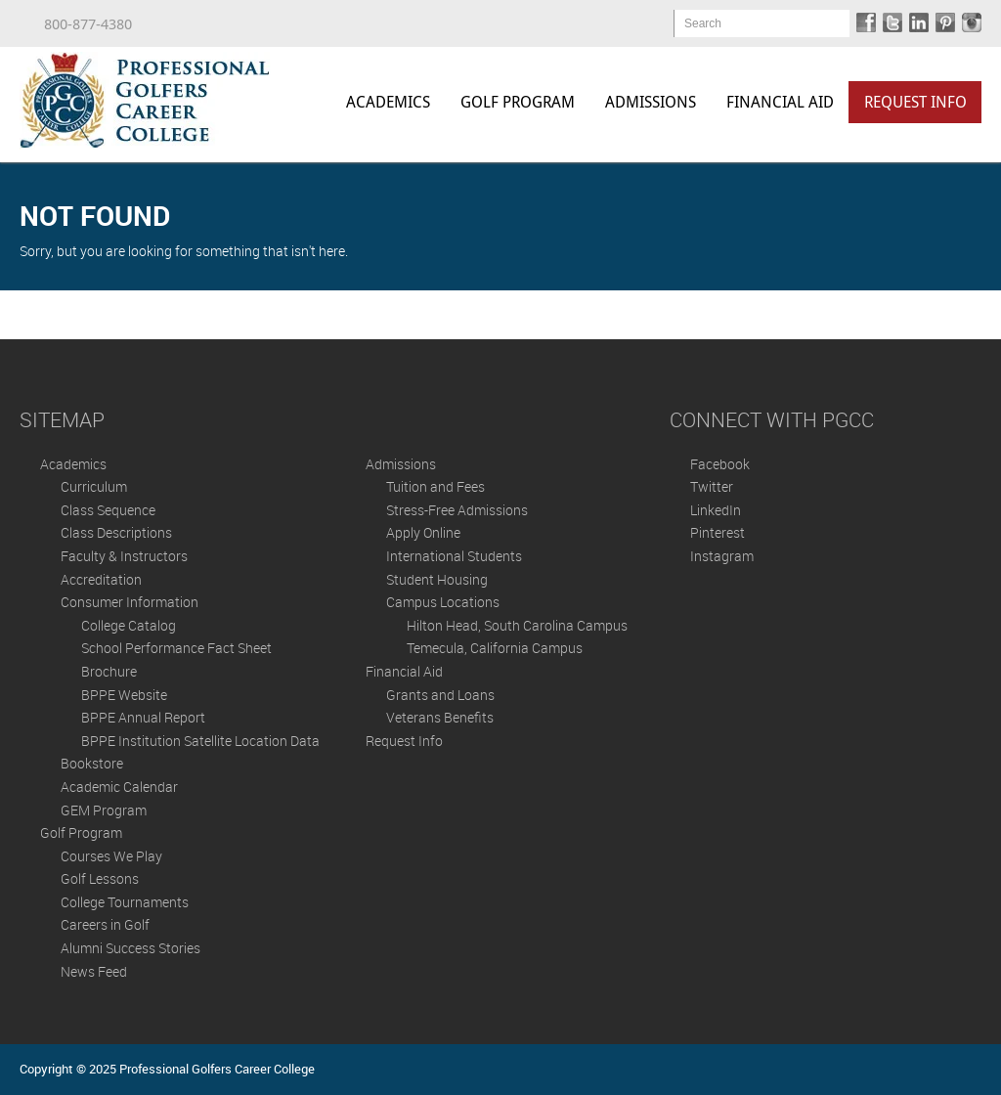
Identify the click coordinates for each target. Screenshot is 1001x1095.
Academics (388, 101)
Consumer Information (129, 601)
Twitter (711, 486)
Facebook (720, 464)
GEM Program (104, 810)
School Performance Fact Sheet (176, 647)
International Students (454, 556)
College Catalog (128, 625)
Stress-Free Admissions (457, 510)
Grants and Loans (440, 694)
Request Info (915, 101)
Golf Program (517, 101)
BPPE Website (124, 694)
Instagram (722, 556)
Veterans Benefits (440, 717)
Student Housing (437, 579)
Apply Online (423, 532)
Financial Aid (780, 101)
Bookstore (92, 763)
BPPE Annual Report (143, 717)
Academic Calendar (119, 786)
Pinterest (717, 532)
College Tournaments (125, 902)
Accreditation (101, 579)
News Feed (94, 971)
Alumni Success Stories (130, 948)
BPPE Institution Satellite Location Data (200, 740)
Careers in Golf (105, 924)
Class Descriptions (116, 532)
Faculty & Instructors (124, 556)
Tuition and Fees (435, 486)
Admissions (650, 101)
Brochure (109, 671)
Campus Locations (443, 601)
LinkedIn (715, 510)
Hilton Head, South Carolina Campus (517, 625)
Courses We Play (111, 856)
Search (702, 23)
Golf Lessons (100, 878)
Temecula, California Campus (495, 647)
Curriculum (94, 486)
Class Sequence (108, 510)
